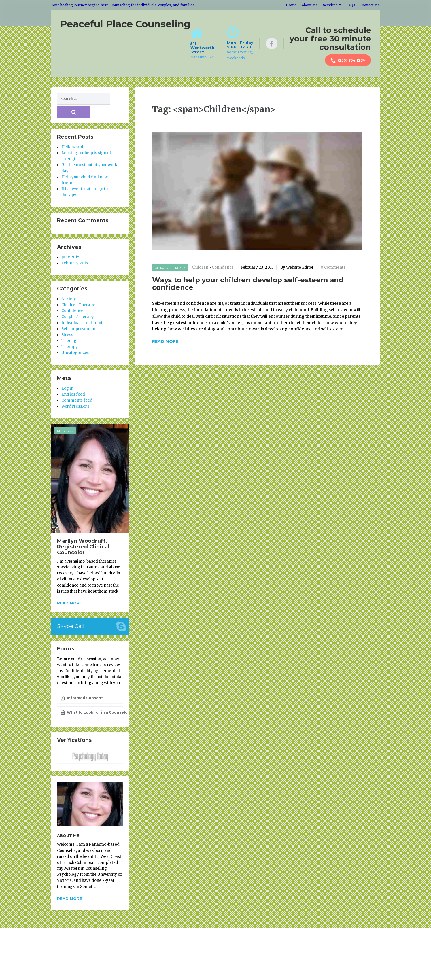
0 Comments (333, 266)
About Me (310, 5)
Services (330, 5)
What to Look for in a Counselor (91, 698)
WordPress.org (75, 392)
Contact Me (370, 5)
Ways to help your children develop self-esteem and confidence (248, 282)
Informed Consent (81, 684)
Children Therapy (170, 266)
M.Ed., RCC (65, 417)
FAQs (350, 5)
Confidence (223, 266)
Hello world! (72, 132)
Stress (67, 320)
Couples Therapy (77, 302)
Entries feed (73, 380)
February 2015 (74, 249)
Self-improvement (79, 314)
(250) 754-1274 (348, 61)
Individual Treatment (82, 308)
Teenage (70, 326)
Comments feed (76, 386)
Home (291, 5)
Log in (67, 374)
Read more (69, 589)
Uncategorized (75, 338)
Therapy (69, 332)
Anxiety (68, 284)
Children (200, 266)
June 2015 (70, 243)
